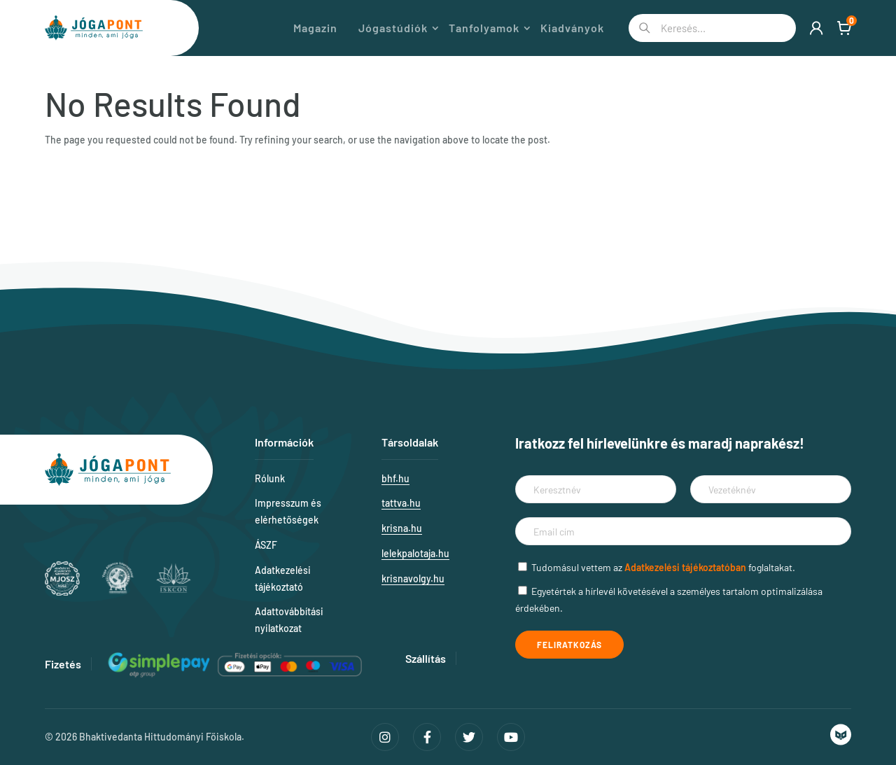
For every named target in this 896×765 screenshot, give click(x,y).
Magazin (315, 28)
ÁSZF (266, 545)
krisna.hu (402, 528)
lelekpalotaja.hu (415, 553)
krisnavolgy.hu (413, 578)
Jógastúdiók (393, 28)
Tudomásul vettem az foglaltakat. (663, 567)
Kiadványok (572, 28)
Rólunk (270, 478)
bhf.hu (396, 478)
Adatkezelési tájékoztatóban (685, 567)
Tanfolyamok (484, 28)
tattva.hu (401, 503)
